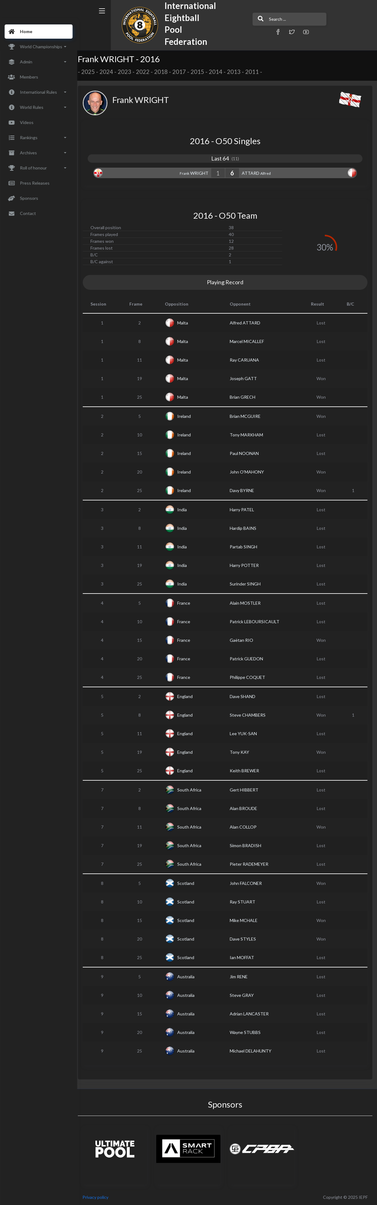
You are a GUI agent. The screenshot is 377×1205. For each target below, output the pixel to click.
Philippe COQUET (249, 677)
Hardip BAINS (245, 528)
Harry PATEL (244, 509)
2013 (238, 71)
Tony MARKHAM (248, 434)
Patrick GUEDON (248, 658)
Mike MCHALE (245, 920)
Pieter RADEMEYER (251, 864)
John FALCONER (248, 883)
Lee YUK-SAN (245, 733)
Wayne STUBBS (247, 1032)
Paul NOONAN (246, 453)
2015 (201, 71)
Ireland (187, 416)
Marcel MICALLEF (249, 341)
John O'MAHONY (249, 471)
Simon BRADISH (247, 845)
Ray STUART (244, 901)
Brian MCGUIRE (247, 416)
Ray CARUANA (246, 359)
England (187, 696)
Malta (185, 322)
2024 (110, 71)
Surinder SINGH (247, 583)
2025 (92, 71)
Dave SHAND (244, 696)
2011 (256, 71)
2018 (165, 71)
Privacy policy (99, 1197)
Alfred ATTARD (247, 322)
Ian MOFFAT (244, 957)
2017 (183, 71)
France (186, 603)
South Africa (192, 789)
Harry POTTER (246, 565)
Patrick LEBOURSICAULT (256, 621)
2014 (219, 71)
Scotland (188, 883)
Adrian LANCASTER (251, 1013)
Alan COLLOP (245, 827)
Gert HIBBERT (246, 789)
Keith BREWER (246, 770)
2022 (146, 71)
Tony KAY (241, 752)
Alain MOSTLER (247, 603)
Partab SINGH (245, 546)
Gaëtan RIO (243, 640)
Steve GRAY (244, 995)
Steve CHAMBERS (249, 715)
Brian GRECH (244, 397)
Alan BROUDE (245, 808)
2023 (128, 71)
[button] (261, 32)
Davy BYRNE (244, 490)
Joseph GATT (245, 378)
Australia (188, 976)
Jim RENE (240, 976)
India (185, 509)
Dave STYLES (245, 938)
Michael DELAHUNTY (252, 1050)
